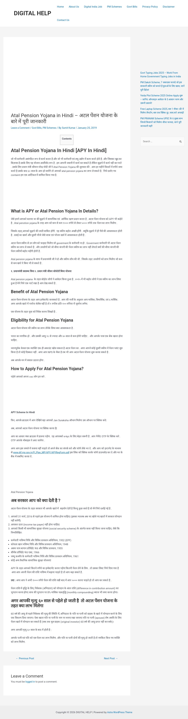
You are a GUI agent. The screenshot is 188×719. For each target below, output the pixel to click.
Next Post (110, 658)
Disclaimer (169, 6)
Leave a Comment (21, 127)
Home (60, 6)
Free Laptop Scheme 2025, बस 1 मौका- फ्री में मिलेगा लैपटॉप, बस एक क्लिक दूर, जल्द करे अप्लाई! (161, 112)
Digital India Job (93, 6)
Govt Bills (132, 6)
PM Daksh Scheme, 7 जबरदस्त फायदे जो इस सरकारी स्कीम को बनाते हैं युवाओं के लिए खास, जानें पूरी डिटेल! (161, 86)
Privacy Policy (150, 6)
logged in (30, 681)
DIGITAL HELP (32, 13)
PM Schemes (114, 6)
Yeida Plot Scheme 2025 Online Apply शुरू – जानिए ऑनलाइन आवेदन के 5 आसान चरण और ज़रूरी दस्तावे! (161, 99)
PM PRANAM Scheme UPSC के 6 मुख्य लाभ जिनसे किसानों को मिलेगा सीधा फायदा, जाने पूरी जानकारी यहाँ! (160, 126)
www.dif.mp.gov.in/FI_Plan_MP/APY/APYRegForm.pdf (43, 452)
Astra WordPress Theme (119, 712)
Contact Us (63, 20)
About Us (74, 6)
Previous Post (26, 658)
